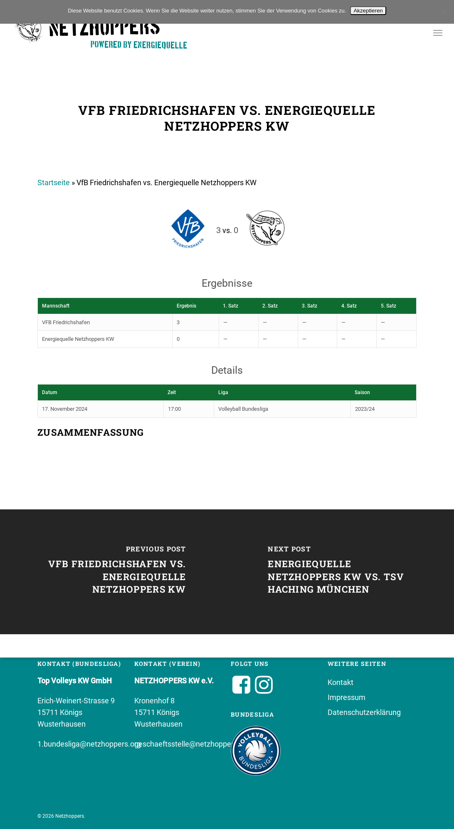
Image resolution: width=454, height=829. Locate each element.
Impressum (346, 697)
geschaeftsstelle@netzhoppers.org (192, 744)
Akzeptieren (367, 10)
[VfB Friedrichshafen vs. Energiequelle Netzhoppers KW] (113, 571)
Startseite (53, 182)
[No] (443, 12)
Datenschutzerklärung (364, 712)
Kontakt (340, 682)
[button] (437, 32)
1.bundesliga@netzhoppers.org (89, 744)
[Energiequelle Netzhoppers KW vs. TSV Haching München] (340, 571)
